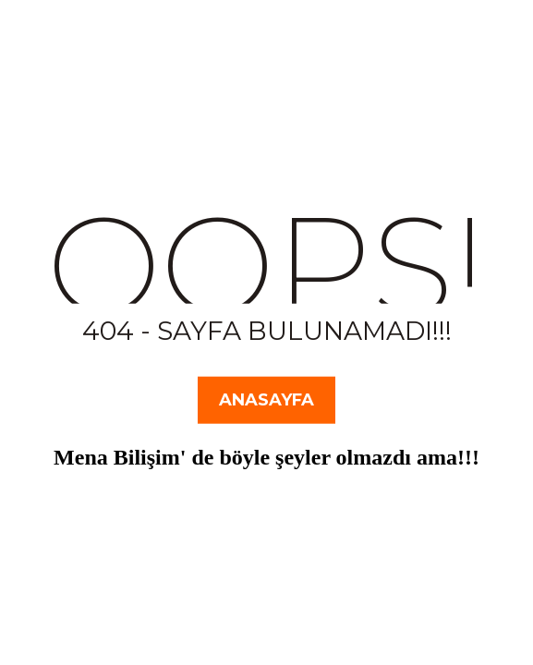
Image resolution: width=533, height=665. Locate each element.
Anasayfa (266, 400)
